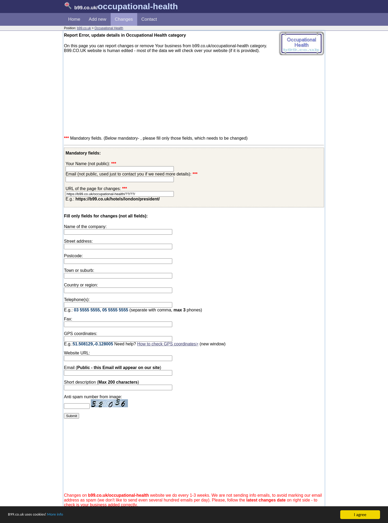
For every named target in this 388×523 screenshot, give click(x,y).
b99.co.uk (84, 28)
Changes (124, 19)
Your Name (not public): (88, 163)
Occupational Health (108, 28)
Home (74, 19)
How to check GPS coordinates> (168, 344)
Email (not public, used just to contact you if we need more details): (131, 174)
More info (61, 515)
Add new (97, 19)
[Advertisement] (194, 94)
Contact (149, 19)
